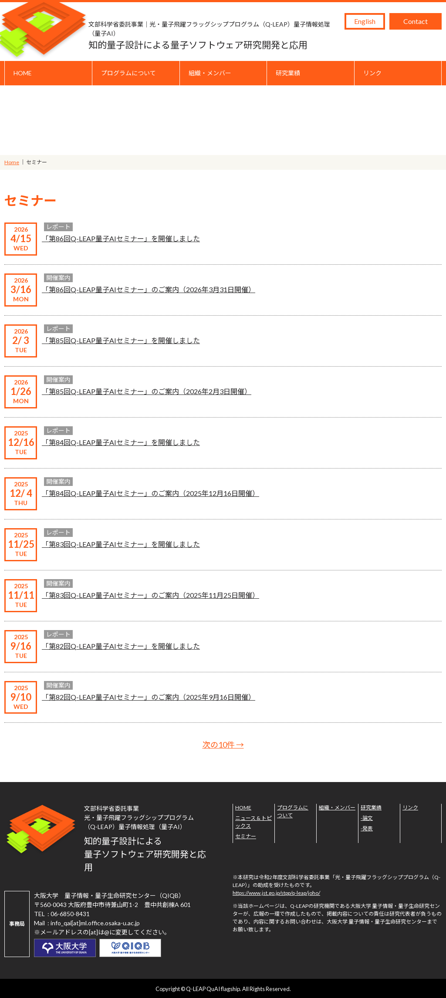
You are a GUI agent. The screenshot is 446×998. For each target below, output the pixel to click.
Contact (415, 21)
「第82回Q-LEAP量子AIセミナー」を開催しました (121, 646)
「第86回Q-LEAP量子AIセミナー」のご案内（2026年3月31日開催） (148, 289)
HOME (23, 73)
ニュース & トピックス (253, 822)
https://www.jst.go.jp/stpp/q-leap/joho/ (276, 893)
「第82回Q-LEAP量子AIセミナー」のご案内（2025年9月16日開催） (148, 697)
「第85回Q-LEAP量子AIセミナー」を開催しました (121, 340)
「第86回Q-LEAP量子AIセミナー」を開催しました (121, 238)
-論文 (367, 818)
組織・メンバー (210, 73)
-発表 (367, 828)
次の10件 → (223, 744)
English (364, 21)
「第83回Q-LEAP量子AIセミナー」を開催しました (121, 544)
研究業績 (288, 73)
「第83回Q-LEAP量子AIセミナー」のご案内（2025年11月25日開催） (150, 595)
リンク (372, 73)
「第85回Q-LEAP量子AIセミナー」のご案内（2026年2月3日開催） (146, 391)
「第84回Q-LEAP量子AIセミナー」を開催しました (121, 442)
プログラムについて (128, 73)
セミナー (245, 836)
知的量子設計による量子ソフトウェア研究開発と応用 (214, 35)
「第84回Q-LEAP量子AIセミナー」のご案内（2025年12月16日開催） (150, 493)
